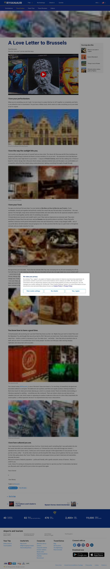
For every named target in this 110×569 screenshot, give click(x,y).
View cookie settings (33, 291)
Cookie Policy (57, 286)
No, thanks (54, 291)
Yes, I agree (75, 291)
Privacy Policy (68, 286)
